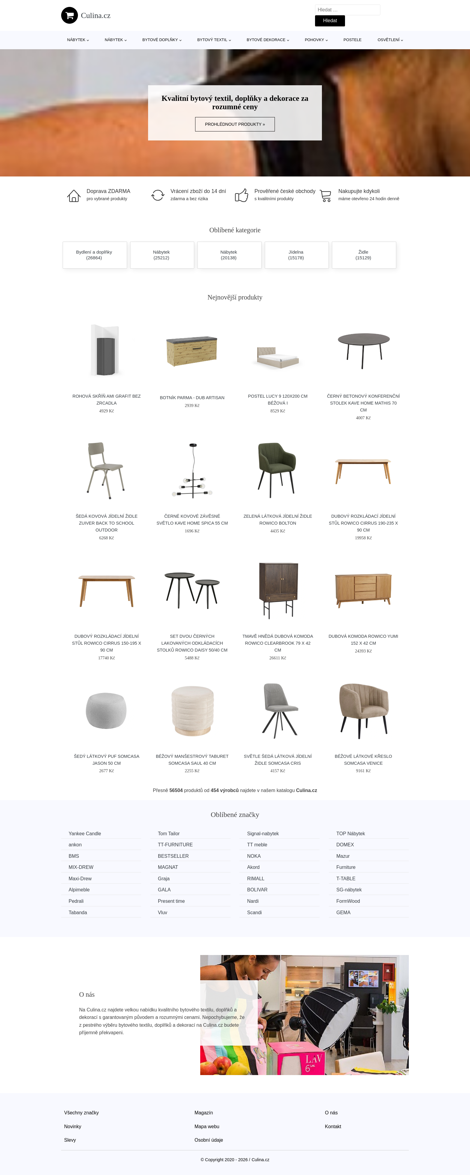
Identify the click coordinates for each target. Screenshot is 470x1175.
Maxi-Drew (80, 878)
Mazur (343, 856)
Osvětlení (389, 40)
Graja (164, 878)
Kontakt (333, 1126)
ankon (75, 844)
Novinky (72, 1126)
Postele (352, 40)
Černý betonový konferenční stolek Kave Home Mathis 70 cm (363, 403)
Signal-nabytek (263, 833)
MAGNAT (168, 867)
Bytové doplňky (160, 40)
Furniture (345, 867)
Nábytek (76, 40)
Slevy (70, 1140)
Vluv (162, 912)
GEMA (343, 912)
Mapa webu (207, 1126)
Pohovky (314, 40)
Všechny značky (81, 1112)
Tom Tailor (169, 833)
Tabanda (78, 912)
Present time (171, 901)
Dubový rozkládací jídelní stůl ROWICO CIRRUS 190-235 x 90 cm (363, 523)
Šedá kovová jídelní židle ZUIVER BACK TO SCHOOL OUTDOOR (106, 523)
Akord (253, 867)
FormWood (348, 901)
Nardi (252, 901)
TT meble (257, 844)
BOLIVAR (257, 889)
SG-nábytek (348, 889)
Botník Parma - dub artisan (192, 397)
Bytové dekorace (266, 40)
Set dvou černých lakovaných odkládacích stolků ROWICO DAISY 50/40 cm (192, 643)
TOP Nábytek (350, 833)
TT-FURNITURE (175, 844)
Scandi (254, 912)
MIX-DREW (81, 867)
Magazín (204, 1112)
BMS (74, 856)
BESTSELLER (173, 856)
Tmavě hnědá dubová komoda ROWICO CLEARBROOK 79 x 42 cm (277, 643)
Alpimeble (79, 889)
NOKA (253, 856)
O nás (331, 1112)
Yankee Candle (85, 833)
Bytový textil (212, 40)
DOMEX (345, 844)
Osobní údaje (209, 1140)
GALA (164, 889)
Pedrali (76, 901)
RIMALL (255, 878)
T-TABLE (345, 878)
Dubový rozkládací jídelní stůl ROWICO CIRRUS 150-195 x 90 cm (106, 643)
